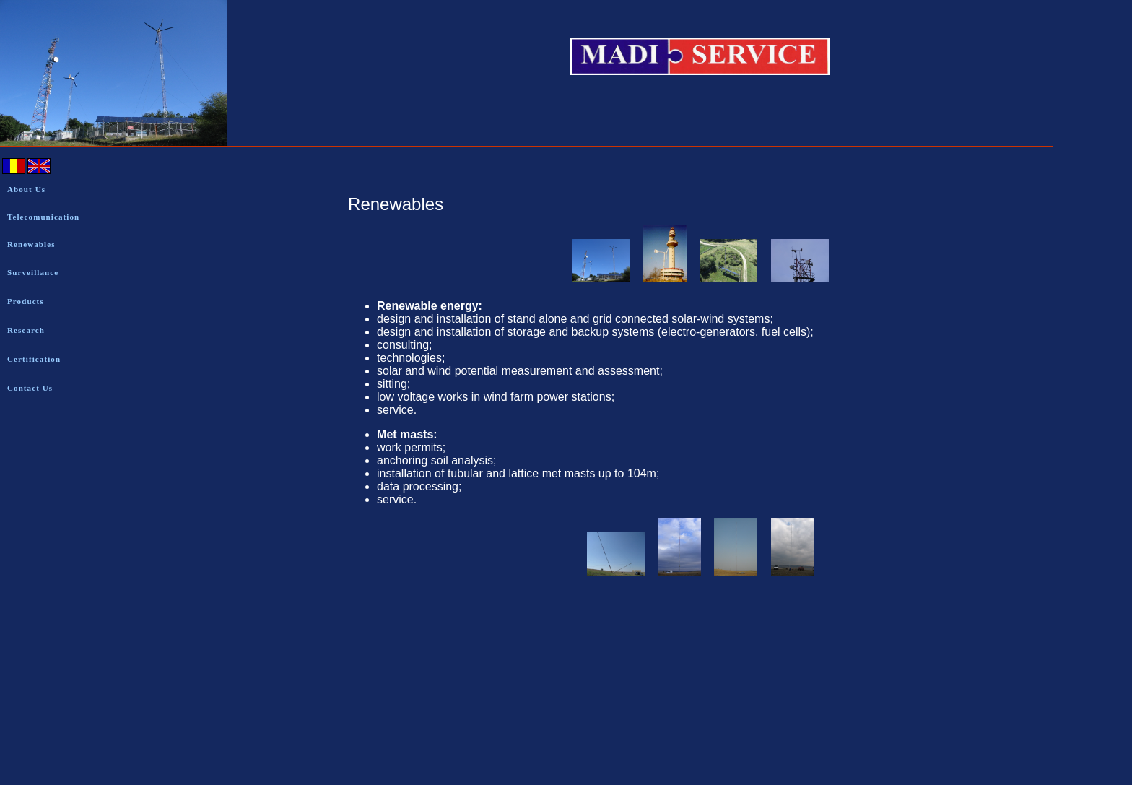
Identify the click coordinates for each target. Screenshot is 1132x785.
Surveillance (32, 272)
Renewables (31, 244)
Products (25, 301)
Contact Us (30, 387)
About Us (26, 189)
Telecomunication (43, 216)
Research (26, 330)
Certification (34, 359)
